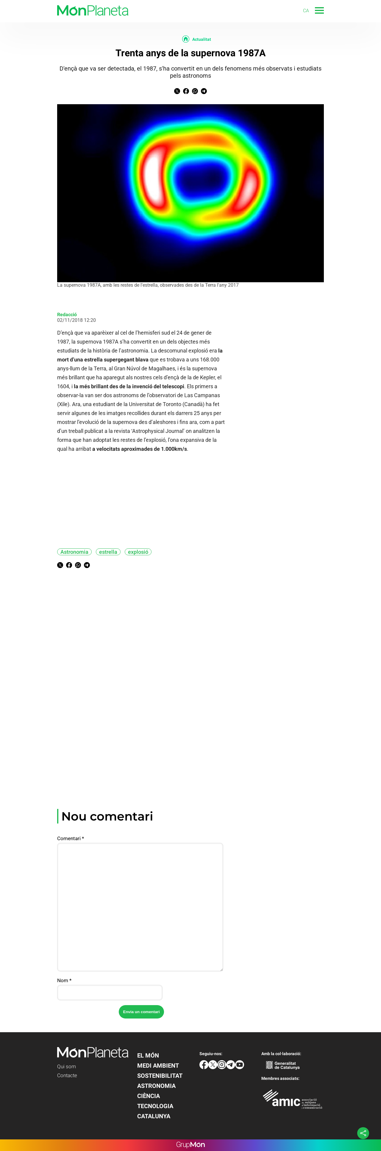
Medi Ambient (158, 1065)
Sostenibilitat (159, 1075)
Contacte (67, 1075)
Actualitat (201, 39)
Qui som (66, 1066)
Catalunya (153, 1116)
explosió (138, 552)
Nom (64, 980)
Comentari (70, 838)
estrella (108, 552)
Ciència (148, 1095)
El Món (148, 1055)
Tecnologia (155, 1106)
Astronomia (74, 552)
